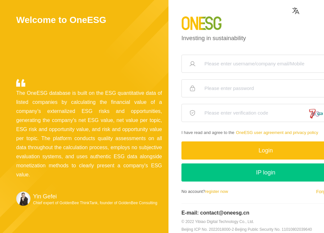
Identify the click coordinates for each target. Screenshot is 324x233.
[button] (296, 12)
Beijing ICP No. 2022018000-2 (207, 229)
